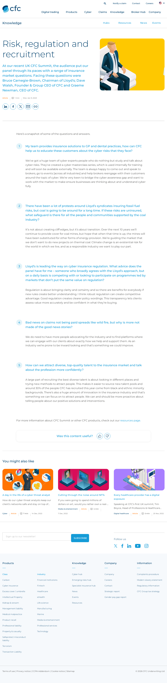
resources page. (130, 420)
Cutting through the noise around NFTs (81, 495)
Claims (103, 12)
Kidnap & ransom (10, 603)
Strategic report (112, 591)
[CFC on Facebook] (124, 545)
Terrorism (7, 646)
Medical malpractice (12, 614)
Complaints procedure (148, 574)
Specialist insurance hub (84, 585)
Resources (124, 22)
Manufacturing (44, 608)
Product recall (9, 620)
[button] (105, 3)
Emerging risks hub (81, 580)
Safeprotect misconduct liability (14, 639)
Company (155, 12)
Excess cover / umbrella (13, 591)
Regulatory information (148, 585)
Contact (136, 3)
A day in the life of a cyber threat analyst (26, 495)
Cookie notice (58, 671)
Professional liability (11, 625)
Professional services (47, 625)
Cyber (87, 12)
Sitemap (70, 671)
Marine (40, 614)
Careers (149, 3)
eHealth (41, 597)
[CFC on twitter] (117, 545)
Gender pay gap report (115, 597)
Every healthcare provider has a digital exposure (136, 497)
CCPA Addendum (41, 671)
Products (71, 12)
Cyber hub (77, 574)
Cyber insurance (10, 585)
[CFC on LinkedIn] (131, 545)
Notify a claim (119, 3)
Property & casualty (11, 631)
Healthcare (42, 591)
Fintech (41, 585)
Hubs (106, 22)
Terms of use (8, 671)
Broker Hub (138, 12)
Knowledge (117, 12)
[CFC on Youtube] (139, 545)
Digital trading (50, 12)
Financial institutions (47, 580)
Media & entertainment (48, 620)
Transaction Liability (12, 652)
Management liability (12, 608)
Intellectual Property (12, 597)
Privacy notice (23, 671)
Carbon (6, 580)
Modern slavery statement (149, 580)
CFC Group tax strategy (148, 591)
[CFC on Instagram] (148, 545)
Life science (42, 603)
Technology (42, 631)
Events (156, 22)
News (143, 22)
